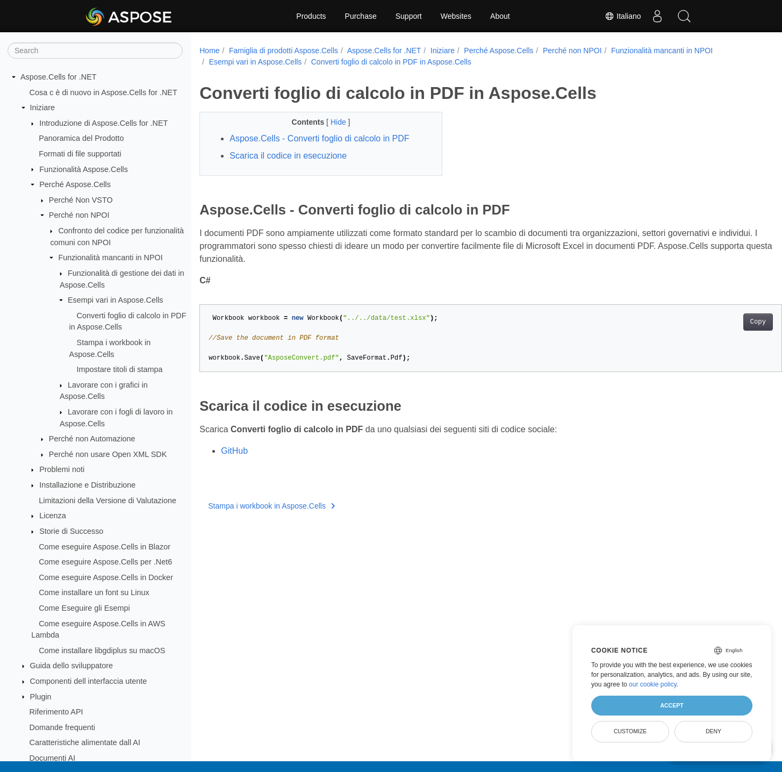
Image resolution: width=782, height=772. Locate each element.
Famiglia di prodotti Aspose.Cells (283, 50)
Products (311, 16)
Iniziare (42, 107)
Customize (630, 731)
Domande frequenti (62, 727)
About (500, 16)
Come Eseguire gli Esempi (84, 608)
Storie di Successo (71, 531)
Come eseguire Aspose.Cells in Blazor (104, 546)
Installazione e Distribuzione (87, 485)
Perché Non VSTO (81, 200)
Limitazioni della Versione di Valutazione (107, 500)
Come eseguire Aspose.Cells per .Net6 (105, 561)
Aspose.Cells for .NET (58, 77)
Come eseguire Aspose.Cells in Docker (106, 577)
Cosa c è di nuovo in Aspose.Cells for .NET (103, 92)
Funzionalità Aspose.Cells (83, 169)
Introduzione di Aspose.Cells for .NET (103, 123)
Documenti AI (53, 758)
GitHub (234, 450)
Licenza (52, 515)
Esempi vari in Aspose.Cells (115, 300)
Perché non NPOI (79, 215)
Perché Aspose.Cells (75, 184)
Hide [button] (331, 122)
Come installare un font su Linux (94, 592)
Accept (671, 705)
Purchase (361, 16)
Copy (718, 322)
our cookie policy (653, 684)
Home (209, 50)
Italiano (623, 16)
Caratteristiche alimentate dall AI (85, 742)
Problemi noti (61, 469)
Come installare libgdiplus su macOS (102, 650)
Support (409, 16)
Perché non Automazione (92, 438)
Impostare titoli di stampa (120, 369)
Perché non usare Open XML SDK (108, 454)
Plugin (41, 696)
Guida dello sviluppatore (71, 665)
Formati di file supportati (80, 153)
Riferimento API (56, 711)
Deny (713, 731)
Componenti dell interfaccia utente (88, 681)
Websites (456, 16)
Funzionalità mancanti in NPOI (110, 257)
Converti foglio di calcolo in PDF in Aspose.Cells (391, 62)
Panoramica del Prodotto (81, 138)
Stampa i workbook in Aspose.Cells (271, 506)
